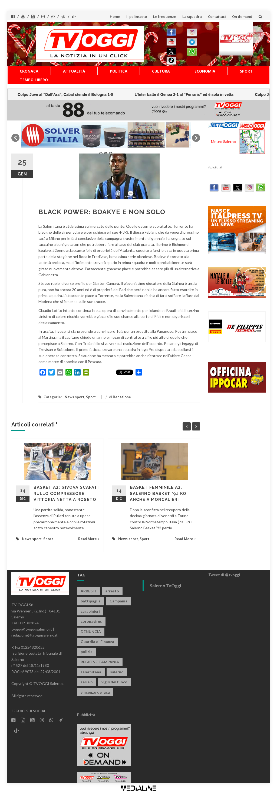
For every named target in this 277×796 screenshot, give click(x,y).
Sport (246, 71)
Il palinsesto (136, 16)
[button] (15, 138)
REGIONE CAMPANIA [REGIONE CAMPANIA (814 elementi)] (100, 662)
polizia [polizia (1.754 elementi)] (87, 651)
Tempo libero (34, 79)
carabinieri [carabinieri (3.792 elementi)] (90, 611)
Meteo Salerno (223, 141)
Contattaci (217, 16)
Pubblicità (86, 714)
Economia (204, 71)
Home (115, 16)
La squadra (192, 16)
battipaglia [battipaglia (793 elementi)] (91, 601)
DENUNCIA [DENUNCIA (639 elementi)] (91, 631)
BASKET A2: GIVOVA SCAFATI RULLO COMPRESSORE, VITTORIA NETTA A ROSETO (66, 493)
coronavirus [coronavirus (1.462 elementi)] (91, 621)
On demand (242, 16)
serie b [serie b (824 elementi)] (87, 682)
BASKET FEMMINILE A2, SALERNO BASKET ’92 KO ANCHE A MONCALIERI (158, 493)
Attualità (74, 71)
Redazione (122, 397)
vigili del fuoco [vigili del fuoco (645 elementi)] (114, 682)
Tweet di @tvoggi (224, 574)
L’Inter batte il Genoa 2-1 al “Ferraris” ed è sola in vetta (64, 94)
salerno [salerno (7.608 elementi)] (117, 672)
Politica (118, 71)
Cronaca (29, 71)
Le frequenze (164, 16)
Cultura (161, 71)
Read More (89, 539)
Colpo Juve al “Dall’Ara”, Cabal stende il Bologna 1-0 (182, 94)
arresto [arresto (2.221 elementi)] (112, 591)
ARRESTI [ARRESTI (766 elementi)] (88, 591)
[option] (106, 135)
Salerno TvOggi (165, 585)
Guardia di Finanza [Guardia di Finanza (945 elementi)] (97, 641)
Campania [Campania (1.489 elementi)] (118, 601)
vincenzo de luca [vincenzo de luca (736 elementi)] (95, 692)
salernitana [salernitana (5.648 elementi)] (91, 672)
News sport (74, 397)
